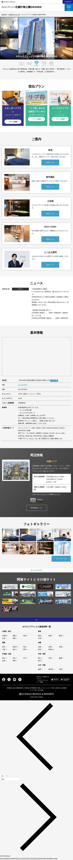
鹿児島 (51, 669)
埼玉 (24, 647)
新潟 (3, 658)
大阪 (39, 647)
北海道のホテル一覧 (14, 14)
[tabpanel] (36, 478)
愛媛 (60, 658)
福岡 (39, 669)
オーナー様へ (33, 690)
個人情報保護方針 (18, 688)
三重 (39, 638)
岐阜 (39, 635)
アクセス (53, 380)
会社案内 (63, 688)
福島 (14, 638)
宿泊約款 (26, 688)
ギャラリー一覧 (61, 558)
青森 (14, 635)
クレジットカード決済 (48, 688)
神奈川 (15, 647)
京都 (60, 647)
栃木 (14, 649)
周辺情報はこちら (36, 508)
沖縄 (60, 669)
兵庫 (50, 647)
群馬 (24, 649)
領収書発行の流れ (35, 688)
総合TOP (4, 14)
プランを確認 (13, 122)
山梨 (3, 661)
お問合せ (57, 688)
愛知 (60, 635)
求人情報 (40, 690)
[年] (10, 779)
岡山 (39, 658)
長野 (14, 661)
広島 (50, 658)
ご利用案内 (9, 688)
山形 (3, 638)
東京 (3, 647)
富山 (14, 658)
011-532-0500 (22, 385)
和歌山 (51, 649)
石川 (24, 658)
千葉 (3, 649)
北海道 (4, 635)
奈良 (39, 649)
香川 (39, 661)
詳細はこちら (50, 162)
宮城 (24, 635)
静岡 (50, 635)
